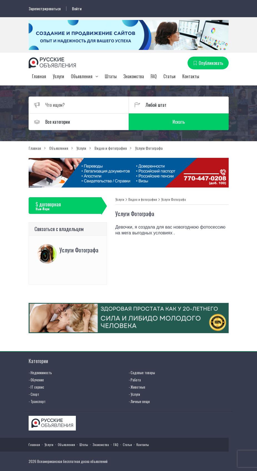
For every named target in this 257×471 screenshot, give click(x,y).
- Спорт (34, 394)
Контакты (190, 76)
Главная (39, 76)
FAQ (154, 76)
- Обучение (36, 380)
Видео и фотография (142, 199)
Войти (77, 8)
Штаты (111, 76)
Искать (179, 121)
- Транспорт (37, 401)
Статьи (169, 76)
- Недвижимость (40, 372)
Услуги (58, 76)
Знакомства (133, 76)
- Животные (137, 387)
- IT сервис (36, 387)
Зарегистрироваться (45, 8)
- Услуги (134, 394)
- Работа (135, 380)
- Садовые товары (142, 372)
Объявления (82, 76)
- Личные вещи (139, 401)
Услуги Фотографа (173, 199)
